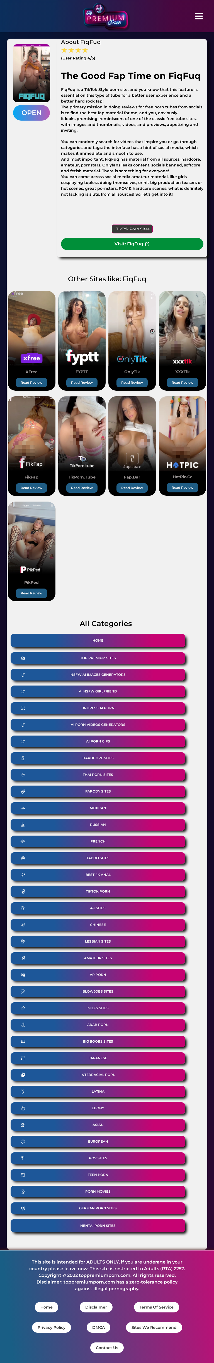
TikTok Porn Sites (133, 228)
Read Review (31, 382)
